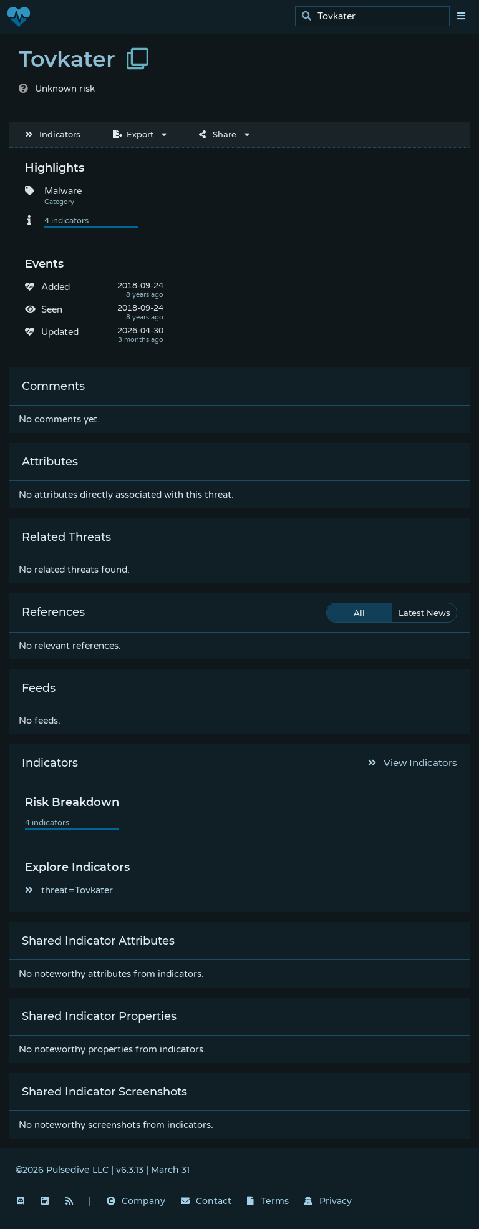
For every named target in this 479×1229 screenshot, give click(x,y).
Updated (60, 332)
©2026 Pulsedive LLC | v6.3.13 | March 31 (103, 1169)
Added (55, 287)
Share (217, 134)
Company (136, 1201)
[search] (375, 16)
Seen (51, 309)
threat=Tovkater (69, 890)
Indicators (53, 134)
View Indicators (413, 763)
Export (133, 134)
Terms (268, 1201)
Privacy (328, 1201)
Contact (206, 1201)
